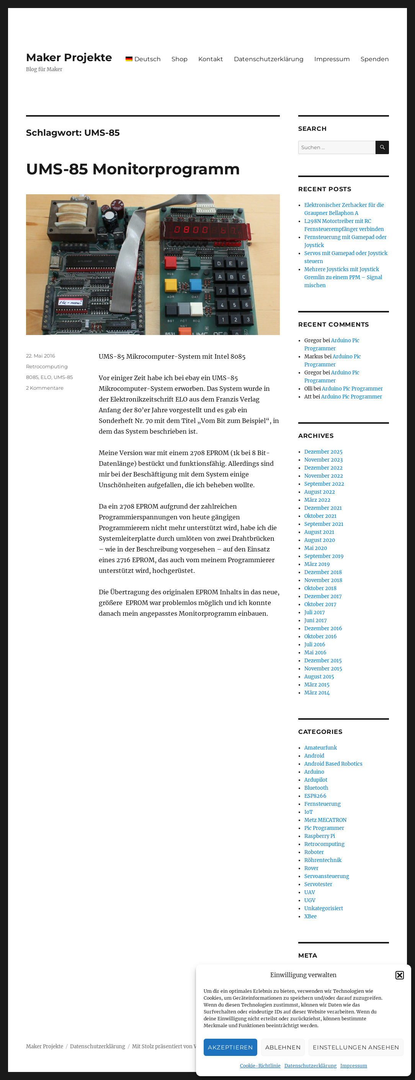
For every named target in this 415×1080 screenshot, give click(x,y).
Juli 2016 (314, 644)
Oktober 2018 (320, 588)
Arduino (314, 772)
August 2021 (319, 532)
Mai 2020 (315, 548)
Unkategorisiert (323, 908)
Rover (311, 868)
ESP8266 (315, 796)
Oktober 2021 (320, 516)
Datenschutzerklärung (310, 1066)
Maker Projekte (69, 57)
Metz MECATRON (325, 820)
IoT (308, 812)
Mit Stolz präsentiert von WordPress (176, 1046)
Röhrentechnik (322, 860)
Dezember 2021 (323, 508)
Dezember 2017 (323, 596)
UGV (309, 900)
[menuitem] (143, 59)
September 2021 (323, 524)
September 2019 (324, 556)
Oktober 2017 (320, 604)
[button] (400, 975)
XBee (310, 916)
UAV (309, 892)
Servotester (318, 884)
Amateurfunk (320, 748)
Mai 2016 (315, 652)
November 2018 (323, 580)
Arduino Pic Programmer (352, 388)
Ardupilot (315, 780)
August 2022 (319, 492)
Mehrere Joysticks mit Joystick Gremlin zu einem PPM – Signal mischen (343, 277)
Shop (180, 59)
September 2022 (324, 484)
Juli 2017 (314, 612)
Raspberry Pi (319, 836)
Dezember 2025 (323, 452)
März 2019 (317, 564)
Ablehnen (283, 1047)
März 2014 (317, 693)
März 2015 (317, 685)
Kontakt (210, 59)
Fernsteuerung (322, 804)
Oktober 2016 (320, 636)
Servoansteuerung (326, 876)
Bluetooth (316, 788)
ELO (46, 377)
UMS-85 (63, 377)
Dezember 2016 (323, 628)
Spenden (375, 59)
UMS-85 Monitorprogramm (133, 168)
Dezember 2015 (323, 660)
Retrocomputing (47, 366)
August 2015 (319, 676)
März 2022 (317, 500)
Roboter (314, 852)
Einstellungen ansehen (356, 1047)
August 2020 (319, 540)
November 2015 (323, 668)
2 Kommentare (45, 388)
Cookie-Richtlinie (260, 1066)
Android (314, 756)
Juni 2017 (315, 620)
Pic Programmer (324, 828)
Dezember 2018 (323, 572)
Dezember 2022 (323, 468)
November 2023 (323, 460)
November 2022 (323, 476)
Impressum (353, 1066)
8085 (32, 377)
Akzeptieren (230, 1047)
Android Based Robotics (333, 764)
